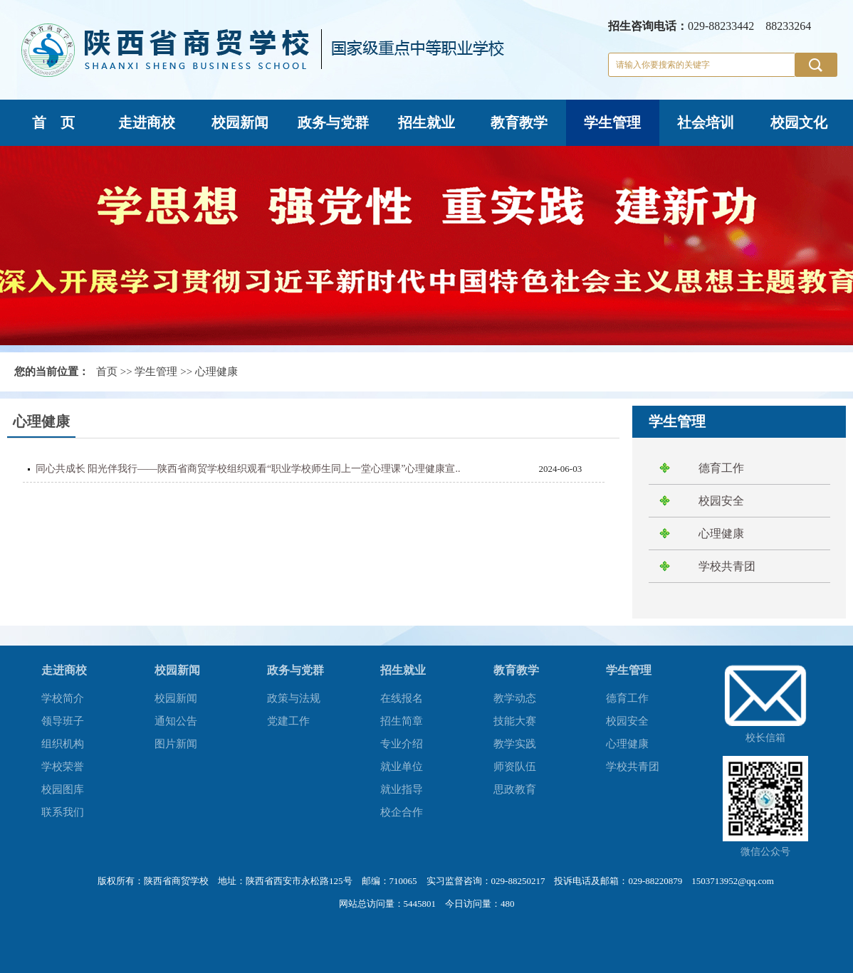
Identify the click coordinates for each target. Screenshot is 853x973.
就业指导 (401, 789)
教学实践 (514, 744)
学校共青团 (726, 566)
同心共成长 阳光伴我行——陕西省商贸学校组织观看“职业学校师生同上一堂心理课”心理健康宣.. (248, 468)
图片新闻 (176, 744)
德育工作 (721, 468)
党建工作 (288, 721)
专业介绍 (401, 744)
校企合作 (401, 812)
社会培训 (705, 122)
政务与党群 (333, 122)
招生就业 (426, 122)
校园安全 (721, 501)
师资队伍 (514, 766)
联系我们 (62, 812)
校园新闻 (239, 122)
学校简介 (62, 698)
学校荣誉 (62, 766)
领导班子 (62, 721)
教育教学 (519, 122)
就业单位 (401, 766)
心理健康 (216, 371)
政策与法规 (293, 698)
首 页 (53, 122)
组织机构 (62, 744)
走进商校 (146, 122)
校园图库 (62, 789)
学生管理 (612, 122)
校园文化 (798, 122)
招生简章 (401, 721)
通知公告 (176, 721)
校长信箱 (765, 737)
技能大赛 (514, 721)
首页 (106, 371)
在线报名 (401, 698)
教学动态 (514, 698)
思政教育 (514, 789)
